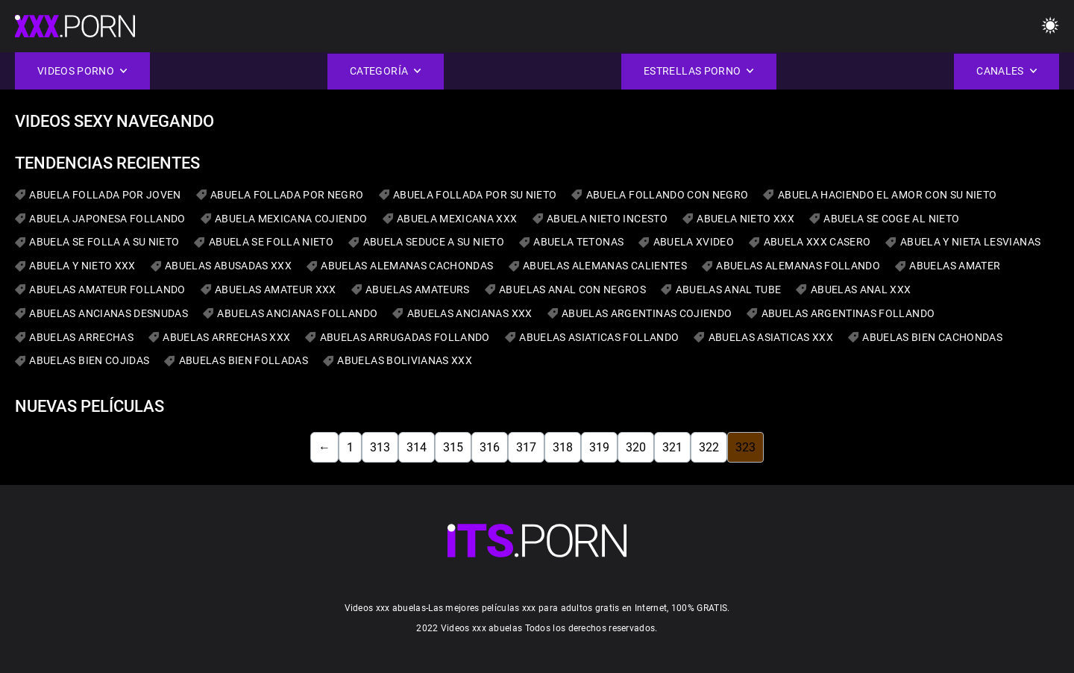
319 (599, 447)
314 (416, 447)
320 (636, 447)
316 (490, 447)
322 (709, 447)
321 (672, 447)
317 (526, 447)
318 (563, 447)
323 (745, 447)
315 (453, 447)
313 (380, 447)
